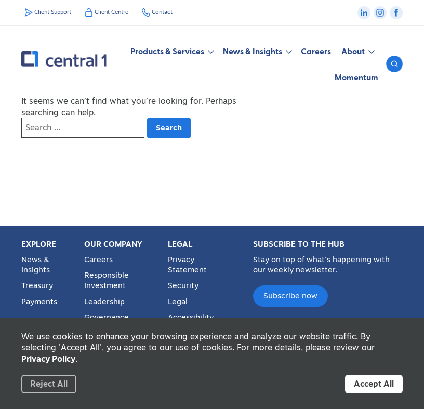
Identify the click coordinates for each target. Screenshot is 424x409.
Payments (39, 301)
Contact (162, 12)
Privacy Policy (48, 358)
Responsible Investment (106, 280)
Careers (316, 51)
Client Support (52, 12)
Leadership (104, 301)
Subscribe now (290, 295)
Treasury (37, 285)
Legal (178, 301)
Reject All (49, 383)
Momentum (356, 77)
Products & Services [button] (171, 51)
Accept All (374, 383)
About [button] (357, 51)
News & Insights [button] (256, 51)
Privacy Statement (187, 264)
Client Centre (111, 12)
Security (183, 285)
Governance (106, 317)
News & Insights (35, 264)
